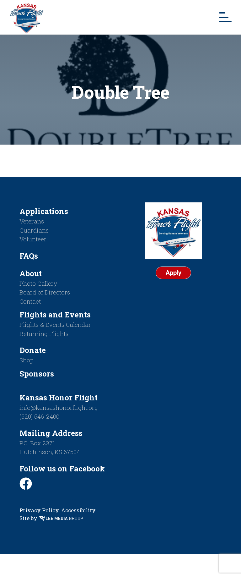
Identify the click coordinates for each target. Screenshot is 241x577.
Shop (26, 360)
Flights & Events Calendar (55, 324)
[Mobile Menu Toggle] (225, 17)
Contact (30, 301)
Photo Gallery (38, 283)
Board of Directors (44, 292)
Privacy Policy (39, 510)
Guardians (34, 230)
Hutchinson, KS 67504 (49, 452)
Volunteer (32, 239)
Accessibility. (79, 510)
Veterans (31, 221)
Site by (51, 518)
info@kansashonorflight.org (58, 407)
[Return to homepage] (26, 17)
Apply (173, 273)
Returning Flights (43, 334)
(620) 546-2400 (39, 416)
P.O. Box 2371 (37, 443)
